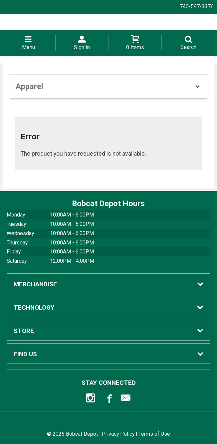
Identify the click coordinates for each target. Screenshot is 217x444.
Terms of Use (154, 434)
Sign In (82, 47)
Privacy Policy (118, 434)
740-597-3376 (197, 6)
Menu (28, 47)
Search (188, 47)
